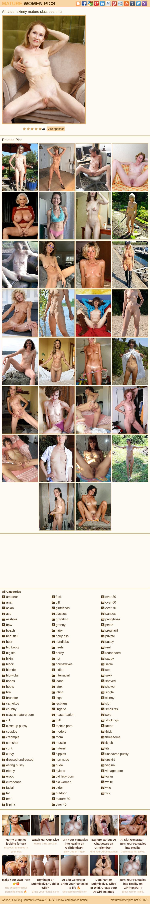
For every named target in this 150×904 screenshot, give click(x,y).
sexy (106, 675)
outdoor (59, 793)
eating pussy (13, 765)
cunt (7, 748)
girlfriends (61, 608)
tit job (107, 742)
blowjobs (10, 675)
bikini (7, 658)
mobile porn (62, 726)
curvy (8, 754)
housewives (62, 664)
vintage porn (112, 771)
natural (58, 748)
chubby (9, 709)
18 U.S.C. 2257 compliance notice (66, 900)
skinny (107, 698)
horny (58, 653)
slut (105, 703)
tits (105, 748)
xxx (105, 793)
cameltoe (10, 703)
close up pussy (14, 726)
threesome (110, 737)
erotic (8, 776)
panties (108, 613)
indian (58, 669)
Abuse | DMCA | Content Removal (23, 900)
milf (56, 720)
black (8, 664)
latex (57, 686)
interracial (61, 675)
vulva (107, 776)
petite (107, 625)
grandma (60, 619)
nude (57, 765)
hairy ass (60, 636)
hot (56, 658)
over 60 (108, 602)
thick (106, 731)
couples (9, 731)
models (59, 731)
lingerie (59, 709)
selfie (107, 664)
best (7, 641)
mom (57, 737)
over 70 (108, 608)
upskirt (108, 759)
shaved (108, 681)
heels (57, 647)
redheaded (111, 653)
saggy (107, 658)
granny (58, 625)
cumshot (10, 742)
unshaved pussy (115, 754)
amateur (10, 597)
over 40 (59, 804)
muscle (59, 742)
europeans (11, 782)
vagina (108, 765)
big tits (8, 653)
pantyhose (110, 619)
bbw (7, 625)
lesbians (59, 703)
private (108, 636)
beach (8, 630)
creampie (10, 737)
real (106, 647)
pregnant (109, 630)
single (107, 692)
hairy (57, 630)
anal (7, 602)
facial (8, 787)
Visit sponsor (56, 128)
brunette (10, 698)
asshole (9, 619)
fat (6, 793)
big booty (10, 647)
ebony (8, 771)
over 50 (108, 597)
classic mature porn (18, 714)
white (107, 782)
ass (6, 613)
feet (6, 799)
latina (57, 692)
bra (6, 692)
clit (6, 720)
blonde (9, 669)
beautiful (10, 636)
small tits (109, 709)
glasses (59, 613)
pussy (107, 641)
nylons (58, 771)
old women (61, 782)
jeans (57, 681)
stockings (110, 720)
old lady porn (63, 776)
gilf (56, 602)
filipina (8, 804)
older (57, 787)
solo (106, 714)
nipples (59, 754)
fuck (57, 597)
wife (106, 787)
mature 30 (61, 799)
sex (105, 669)
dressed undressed (18, 759)
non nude (60, 759)
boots (8, 686)
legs (57, 698)
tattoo (107, 726)
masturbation (63, 714)
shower (108, 686)
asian (8, 608)
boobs (8, 681)
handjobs (60, 641)
